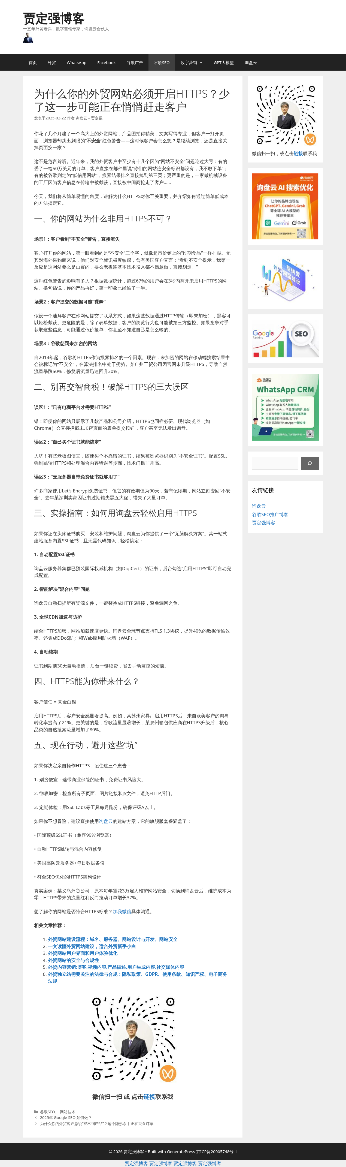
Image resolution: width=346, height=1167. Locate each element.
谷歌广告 (135, 62)
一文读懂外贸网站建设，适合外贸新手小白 (92, 946)
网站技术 (67, 1111)
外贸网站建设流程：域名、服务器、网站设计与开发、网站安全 (113, 939)
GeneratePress (181, 1151)
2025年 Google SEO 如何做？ (66, 1117)
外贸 (52, 62)
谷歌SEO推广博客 (270, 514)
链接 (149, 1096)
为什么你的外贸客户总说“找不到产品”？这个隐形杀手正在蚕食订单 (96, 1123)
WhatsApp (76, 62)
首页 (33, 62)
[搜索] (310, 463)
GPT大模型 (224, 62)
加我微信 (122, 911)
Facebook (106, 62)
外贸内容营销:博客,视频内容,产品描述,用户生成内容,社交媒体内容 (116, 967)
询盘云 (251, 62)
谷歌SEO (162, 62)
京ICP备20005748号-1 (216, 1151)
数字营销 (194, 62)
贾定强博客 (53, 18)
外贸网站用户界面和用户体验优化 (82, 953)
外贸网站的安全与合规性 (73, 960)
